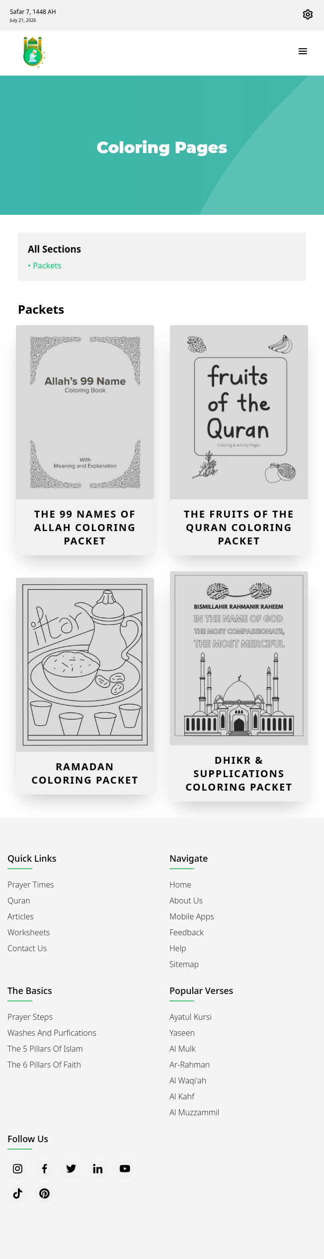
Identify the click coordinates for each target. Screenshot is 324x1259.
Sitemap (184, 964)
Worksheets (28, 932)
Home (180, 884)
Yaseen (182, 1032)
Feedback (186, 932)
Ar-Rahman (189, 1064)
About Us (186, 900)
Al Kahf (181, 1096)
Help (177, 948)
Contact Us (27, 948)
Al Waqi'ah (187, 1080)
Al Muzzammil (194, 1112)
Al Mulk (182, 1048)
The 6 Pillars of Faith (44, 1064)
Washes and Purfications (51, 1032)
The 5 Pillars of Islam (45, 1048)
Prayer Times (30, 884)
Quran (18, 900)
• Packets (45, 265)
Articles (20, 916)
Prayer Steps (30, 1016)
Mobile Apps (191, 916)
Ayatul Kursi (190, 1016)
